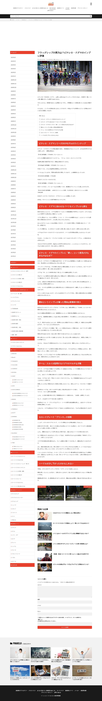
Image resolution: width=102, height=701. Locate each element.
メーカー (68, 8)
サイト (39, 611)
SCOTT (14, 412)
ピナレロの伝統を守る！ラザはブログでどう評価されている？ (71, 564)
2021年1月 (13, 76)
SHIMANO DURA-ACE (18, 424)
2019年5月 (13, 151)
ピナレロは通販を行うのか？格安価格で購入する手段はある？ (61, 660)
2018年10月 (13, 177)
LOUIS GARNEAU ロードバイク (20, 395)
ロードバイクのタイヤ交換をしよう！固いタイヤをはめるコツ (71, 523)
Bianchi (13, 357)
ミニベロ (14, 304)
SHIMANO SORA (17, 427)
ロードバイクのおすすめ (17, 460)
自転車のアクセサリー (18, 8)
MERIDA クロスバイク (18, 403)
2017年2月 (13, 252)
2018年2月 (13, 207)
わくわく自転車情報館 (55, 695)
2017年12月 (13, 215)
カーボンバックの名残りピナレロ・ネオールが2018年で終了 (82, 678)
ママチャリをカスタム (17, 346)
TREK (13, 442)
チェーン (14, 542)
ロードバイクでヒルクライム (18, 456)
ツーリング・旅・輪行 (17, 293)
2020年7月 (13, 98)
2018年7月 (13, 188)
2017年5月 (13, 241)
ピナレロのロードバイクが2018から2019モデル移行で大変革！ (39, 660)
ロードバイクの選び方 (17, 475)
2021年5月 (13, 61)
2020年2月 (13, 117)
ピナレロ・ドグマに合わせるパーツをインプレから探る (52, 122)
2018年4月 (13, 200)
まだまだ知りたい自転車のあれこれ (40, 8)
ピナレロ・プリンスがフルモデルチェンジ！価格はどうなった (61, 678)
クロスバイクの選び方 (17, 282)
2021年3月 (13, 68)
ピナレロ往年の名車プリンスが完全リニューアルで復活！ (82, 660)
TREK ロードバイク (17, 448)
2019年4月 (13, 155)
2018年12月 (13, 170)
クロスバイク (28, 8)
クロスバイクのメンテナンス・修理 (20, 271)
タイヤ (13, 538)
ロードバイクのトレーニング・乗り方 (20, 463)
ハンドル (14, 546)
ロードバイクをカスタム (17, 482)
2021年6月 (13, 57)
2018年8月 (13, 185)
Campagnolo (15, 361)
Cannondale (14, 364)
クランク (14, 527)
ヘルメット (14, 512)
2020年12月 (13, 80)
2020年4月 (13, 110)
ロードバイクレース (16, 478)
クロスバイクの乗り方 (17, 274)
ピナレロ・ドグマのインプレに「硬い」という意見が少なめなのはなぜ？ (56, 125)
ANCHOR (14, 353)
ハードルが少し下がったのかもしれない (49, 135)
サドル (13, 531)
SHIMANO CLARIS (17, 422)
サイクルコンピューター (17, 497)
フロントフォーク (16, 553)
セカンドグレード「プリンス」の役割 (48, 133)
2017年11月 (13, 218)
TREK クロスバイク (17, 446)
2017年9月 (13, 226)
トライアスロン (15, 297)
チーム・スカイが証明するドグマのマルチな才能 (51, 130)
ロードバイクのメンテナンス (18, 467)
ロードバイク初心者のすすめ (18, 486)
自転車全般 (73, 8)
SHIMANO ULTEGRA (18, 429)
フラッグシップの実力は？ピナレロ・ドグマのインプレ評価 (40, 19)
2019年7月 (13, 143)
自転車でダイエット (16, 312)
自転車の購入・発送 (16, 327)
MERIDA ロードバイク (18, 405)
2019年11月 (13, 128)
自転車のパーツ (60, 8)
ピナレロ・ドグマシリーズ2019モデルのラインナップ (52, 119)
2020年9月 (13, 91)
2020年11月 (13, 83)
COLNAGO (14, 368)
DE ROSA (14, 372)
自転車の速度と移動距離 (17, 331)
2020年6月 (13, 102)
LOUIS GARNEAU (16, 389)
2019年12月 (13, 125)
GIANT (13, 376)
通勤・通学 (14, 334)
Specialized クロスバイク (19, 436)
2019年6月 (13, 147)
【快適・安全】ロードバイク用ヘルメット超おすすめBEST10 (71, 554)
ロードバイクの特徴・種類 (18, 471)
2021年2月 (13, 72)
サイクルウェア (15, 493)
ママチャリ (14, 338)
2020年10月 (13, 87)
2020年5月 (13, 106)
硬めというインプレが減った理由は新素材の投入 (51, 127)
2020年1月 (13, 121)
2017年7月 (13, 233)
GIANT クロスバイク (18, 379)
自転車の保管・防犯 (16, 319)
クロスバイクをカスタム (17, 286)
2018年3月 (13, 203)
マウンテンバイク (16, 301)
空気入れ (14, 520)
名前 (39, 599)
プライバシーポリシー (82, 8)
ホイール (14, 561)
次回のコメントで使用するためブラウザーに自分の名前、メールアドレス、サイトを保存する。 (60, 617)
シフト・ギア (15, 535)
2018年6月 (13, 192)
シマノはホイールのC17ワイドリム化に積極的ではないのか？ (71, 533)
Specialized (14, 433)
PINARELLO (24, 19)
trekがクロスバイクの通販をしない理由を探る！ (67, 513)
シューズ (14, 505)
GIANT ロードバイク (18, 382)
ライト (13, 516)
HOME (12, 19)
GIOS (13, 385)
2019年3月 (13, 158)
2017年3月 (13, 248)
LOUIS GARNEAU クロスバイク (20, 393)
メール (39, 605)
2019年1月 (13, 166)
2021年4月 (13, 64)
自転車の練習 (15, 323)
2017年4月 (13, 245)
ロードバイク (53, 8)
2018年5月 (13, 196)
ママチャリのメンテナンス (18, 342)
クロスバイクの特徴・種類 (18, 278)
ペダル (13, 557)
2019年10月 (13, 132)
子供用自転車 (15, 308)
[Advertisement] (51, 36)
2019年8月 (13, 140)
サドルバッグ (15, 501)
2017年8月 (13, 230)
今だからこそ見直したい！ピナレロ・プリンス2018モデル (20, 678)
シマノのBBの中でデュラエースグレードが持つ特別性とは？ (70, 544)
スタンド (14, 508)
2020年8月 (13, 95)
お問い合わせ (50, 10)
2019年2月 (13, 162)
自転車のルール (15, 316)
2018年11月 (13, 173)
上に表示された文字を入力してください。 (47, 621)
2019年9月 (13, 136)
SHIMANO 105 (16, 420)
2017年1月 (13, 256)
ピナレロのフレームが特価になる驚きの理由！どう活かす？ (20, 660)
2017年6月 (13, 237)
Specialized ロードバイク (19, 439)
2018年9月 (13, 181)
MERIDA (14, 399)
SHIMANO (14, 416)
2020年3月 (13, 113)
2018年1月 (13, 211)
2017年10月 (13, 222)
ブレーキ (14, 550)
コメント (40, 584)
